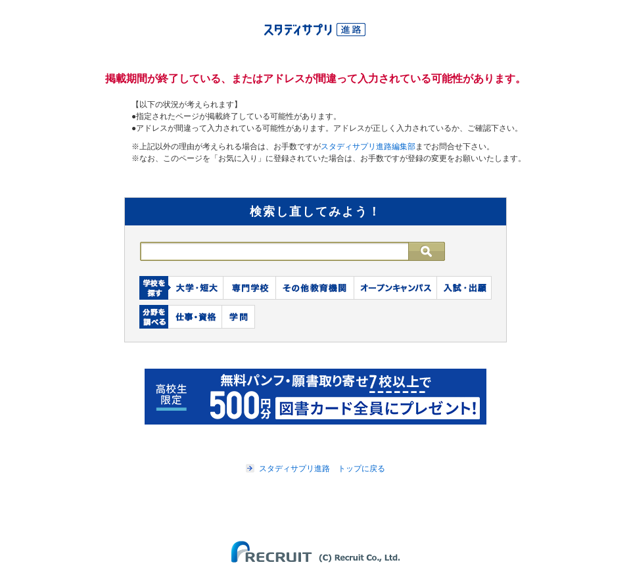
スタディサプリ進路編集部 (368, 146)
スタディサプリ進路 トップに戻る (322, 468)
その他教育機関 (315, 288)
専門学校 (249, 288)
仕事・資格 (195, 317)
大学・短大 (195, 288)
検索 (433, 251)
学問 (238, 317)
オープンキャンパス (395, 288)
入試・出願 (464, 288)
